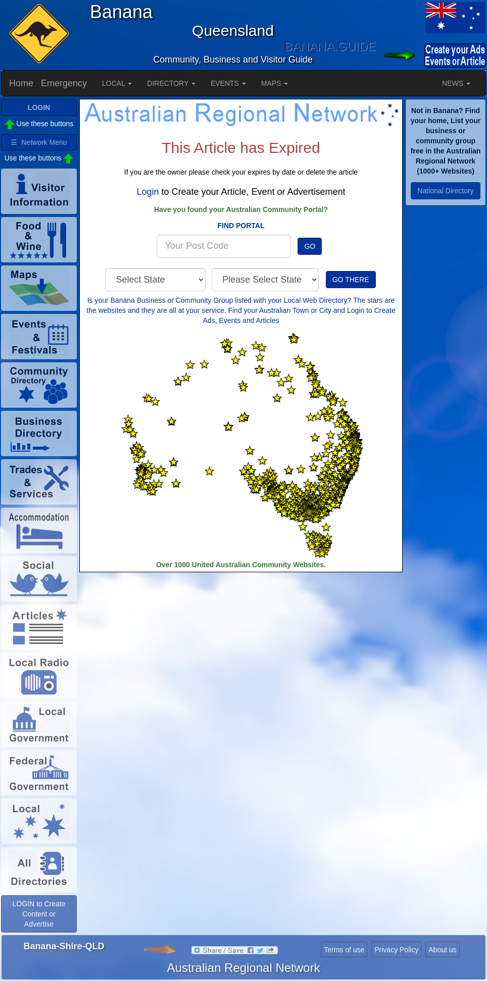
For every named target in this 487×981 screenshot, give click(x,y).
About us (442, 950)
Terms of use (344, 950)
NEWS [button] (456, 83)
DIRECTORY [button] (171, 83)
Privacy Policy (396, 950)
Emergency (64, 83)
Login (147, 192)
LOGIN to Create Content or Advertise (38, 914)
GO (309, 246)
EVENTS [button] (228, 83)
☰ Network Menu (39, 142)
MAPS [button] (274, 83)
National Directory (445, 191)
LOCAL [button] (117, 83)
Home (21, 83)
